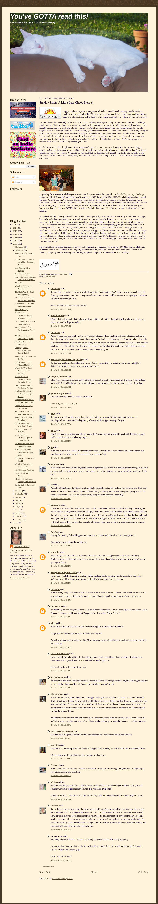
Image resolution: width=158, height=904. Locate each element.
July (17, 500)
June (17, 503)
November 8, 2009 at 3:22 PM (61, 499)
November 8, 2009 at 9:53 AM (61, 387)
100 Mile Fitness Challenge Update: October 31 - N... (23, 437)
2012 (15, 234)
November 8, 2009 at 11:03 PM (61, 725)
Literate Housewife (60, 653)
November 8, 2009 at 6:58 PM (61, 583)
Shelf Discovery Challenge (132, 194)
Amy (53, 413)
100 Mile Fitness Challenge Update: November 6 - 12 (23, 379)
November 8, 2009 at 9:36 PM (61, 688)
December (19, 247)
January (18, 519)
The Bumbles (57, 694)
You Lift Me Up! (21, 309)
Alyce (53, 430)
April (17, 510)
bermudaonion (58, 677)
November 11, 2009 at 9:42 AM (61, 860)
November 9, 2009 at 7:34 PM (61, 759)
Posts (15, 177)
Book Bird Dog (58, 315)
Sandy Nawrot (21, 547)
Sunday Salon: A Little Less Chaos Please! (66, 102)
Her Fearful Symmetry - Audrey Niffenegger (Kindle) (24, 393)
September (19, 494)
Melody (54, 745)
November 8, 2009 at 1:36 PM (61, 458)
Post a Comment (48, 866)
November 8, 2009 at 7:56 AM (61, 353)
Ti (52, 484)
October (18, 491)
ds (52, 447)
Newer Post (44, 872)
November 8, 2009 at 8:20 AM (61, 370)
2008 (15, 523)
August (18, 497)
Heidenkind (56, 606)
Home (94, 872)
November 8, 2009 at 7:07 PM (61, 600)
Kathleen (55, 464)
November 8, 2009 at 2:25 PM (61, 478)
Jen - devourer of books (62, 731)
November (19, 250)
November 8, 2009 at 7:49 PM (61, 617)
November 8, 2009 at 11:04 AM (61, 407)
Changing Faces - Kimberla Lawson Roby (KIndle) (23, 350)
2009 (15, 244)
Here (108, 208)
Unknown (55, 288)
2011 (15, 237)
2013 (15, 231)
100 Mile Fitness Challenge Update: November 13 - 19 (23, 315)
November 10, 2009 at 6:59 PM (61, 799)
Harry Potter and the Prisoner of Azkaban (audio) (24, 452)
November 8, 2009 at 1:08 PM (61, 441)
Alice (53, 623)
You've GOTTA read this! (49, 16)
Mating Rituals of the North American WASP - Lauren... (25, 330)
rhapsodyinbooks (59, 376)
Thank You (19, 283)
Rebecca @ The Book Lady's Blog (67, 359)
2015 (15, 225)
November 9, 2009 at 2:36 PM (61, 738)
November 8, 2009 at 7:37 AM (61, 326)
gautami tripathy (59, 393)
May (17, 507)
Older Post (143, 872)
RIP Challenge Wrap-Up (24, 470)
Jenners (54, 765)
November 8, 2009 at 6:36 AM (61, 309)
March (18, 513)
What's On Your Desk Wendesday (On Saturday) (23, 370)
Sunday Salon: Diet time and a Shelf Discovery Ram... (25, 262)
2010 (15, 240)
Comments (17, 182)
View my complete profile (20, 578)
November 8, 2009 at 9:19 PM (61, 647)
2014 (15, 228)
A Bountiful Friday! (22, 274)
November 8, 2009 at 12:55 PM (61, 424)
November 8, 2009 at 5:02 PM (61, 546)
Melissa (54, 782)
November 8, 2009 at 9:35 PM (61, 671)
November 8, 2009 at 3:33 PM (61, 526)
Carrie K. (55, 589)
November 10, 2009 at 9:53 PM (61, 830)
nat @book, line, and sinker (64, 572)
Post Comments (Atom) (62, 878)
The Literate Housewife (104, 147)
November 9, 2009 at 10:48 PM (61, 776)
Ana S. (54, 532)
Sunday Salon (50, 276)
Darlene (54, 805)
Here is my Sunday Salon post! (64, 403)
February (19, 516)
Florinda (55, 552)
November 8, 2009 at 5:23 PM (61, 566)
